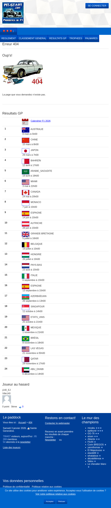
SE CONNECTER (97, 5)
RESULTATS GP (57, 38)
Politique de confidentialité (16, 486)
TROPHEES (75, 38)
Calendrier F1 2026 (40, 121)
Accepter (50, 501)
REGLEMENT (8, 38)
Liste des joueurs (11, 447)
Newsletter (50, 440)
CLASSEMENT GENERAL (32, 38)
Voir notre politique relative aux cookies (55, 494)
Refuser (61, 501)
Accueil (22, 422)
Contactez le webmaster (57, 423)
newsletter (25, 442)
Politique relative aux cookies (47, 486)
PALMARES (91, 38)
